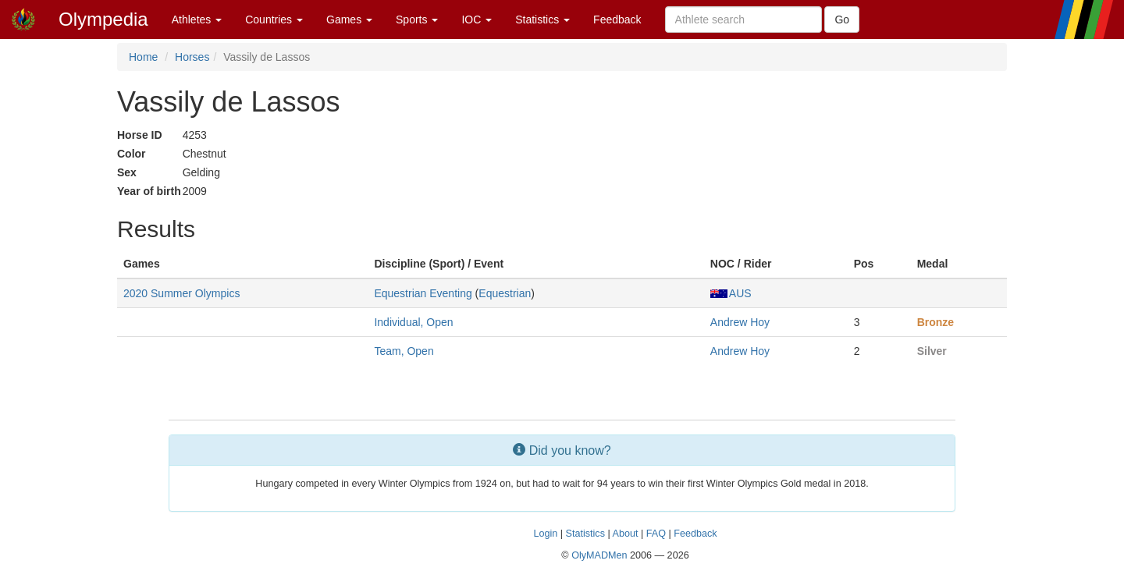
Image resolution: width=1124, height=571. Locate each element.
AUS (731, 293)
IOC (476, 19)
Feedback (617, 19)
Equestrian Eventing (422, 293)
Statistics (542, 19)
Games (349, 19)
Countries (274, 19)
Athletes (197, 19)
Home (143, 57)
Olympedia (103, 19)
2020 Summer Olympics (181, 293)
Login (545, 533)
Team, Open (403, 351)
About (625, 533)
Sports (417, 19)
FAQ (656, 533)
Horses (192, 57)
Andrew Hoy (740, 322)
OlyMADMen (599, 555)
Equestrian (504, 293)
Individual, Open (413, 322)
